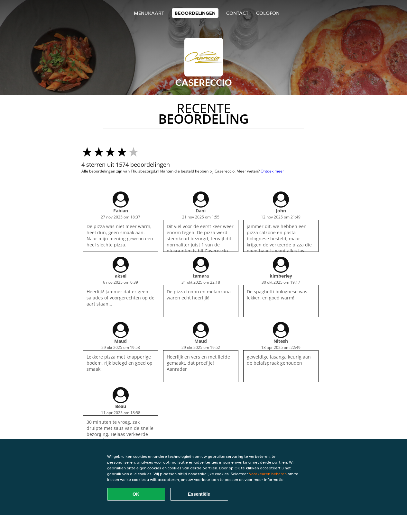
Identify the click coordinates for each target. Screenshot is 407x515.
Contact (237, 13)
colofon (268, 13)
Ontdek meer (272, 171)
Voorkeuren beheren (268, 473)
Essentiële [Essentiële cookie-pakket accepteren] (199, 494)
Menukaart (149, 13)
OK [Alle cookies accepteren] (136, 494)
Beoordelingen (195, 13)
